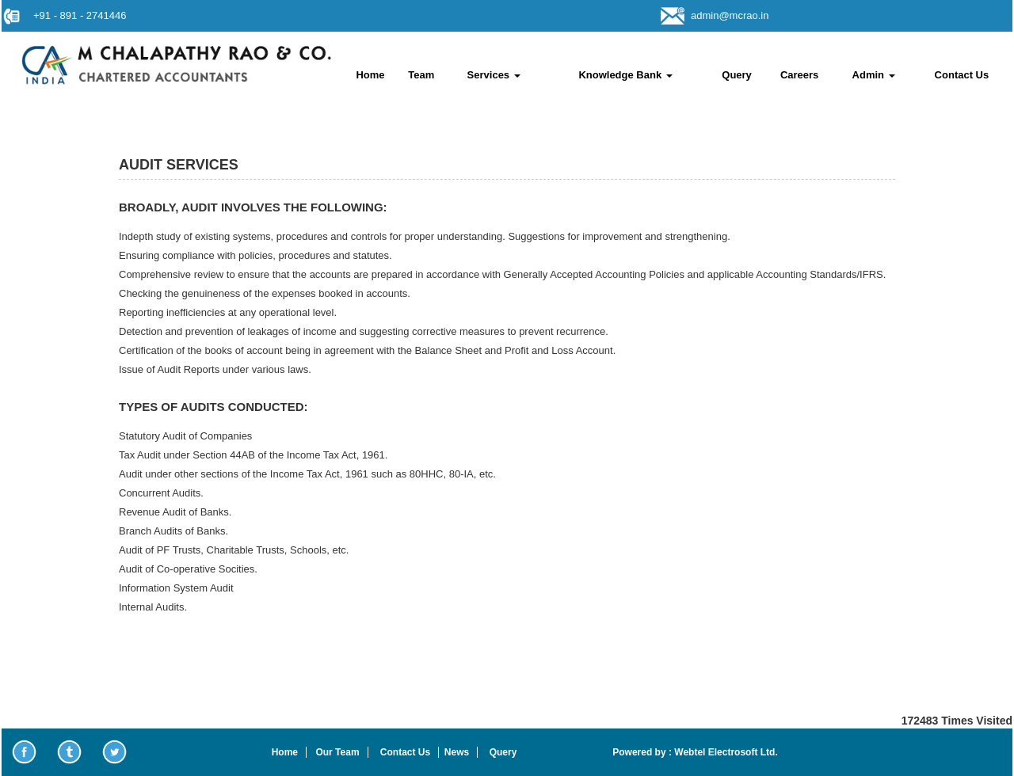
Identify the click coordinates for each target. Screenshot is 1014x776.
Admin (873, 75)
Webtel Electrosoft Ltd (723, 752)
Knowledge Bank (625, 75)
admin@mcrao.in (729, 15)
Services (493, 75)
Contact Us (962, 75)
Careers (799, 75)
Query (737, 75)
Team (421, 75)
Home (370, 75)
